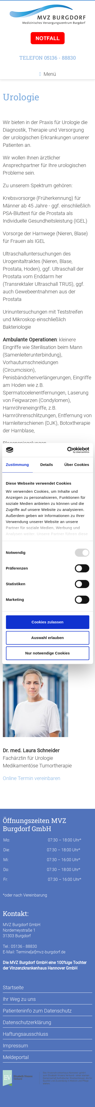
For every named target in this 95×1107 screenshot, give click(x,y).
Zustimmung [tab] (17, 464)
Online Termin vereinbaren (31, 778)
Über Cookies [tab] (76, 464)
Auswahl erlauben (47, 637)
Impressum (15, 1046)
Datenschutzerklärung (27, 1022)
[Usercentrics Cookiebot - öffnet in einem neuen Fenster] (67, 450)
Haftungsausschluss (25, 1034)
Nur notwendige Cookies (47, 653)
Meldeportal (16, 1057)
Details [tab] (46, 464)
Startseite (13, 987)
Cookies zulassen (48, 622)
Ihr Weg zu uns (19, 999)
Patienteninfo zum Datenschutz (37, 1011)
